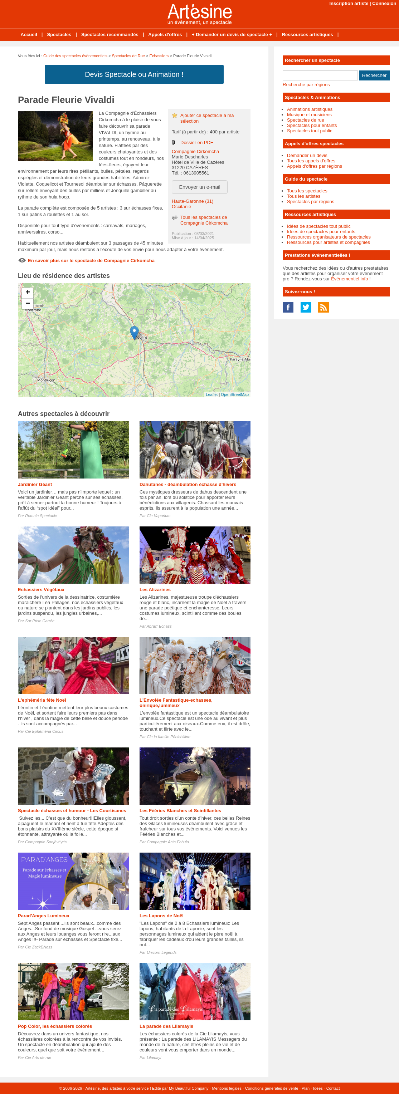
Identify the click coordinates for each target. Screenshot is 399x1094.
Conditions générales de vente (271, 1088)
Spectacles (59, 34)
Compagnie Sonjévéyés (46, 842)
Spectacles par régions (310, 201)
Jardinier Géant (35, 484)
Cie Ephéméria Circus (44, 731)
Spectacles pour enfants (312, 125)
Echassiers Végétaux (41, 589)
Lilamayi (154, 1057)
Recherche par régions (306, 84)
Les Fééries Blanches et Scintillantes (180, 810)
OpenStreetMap (235, 394)
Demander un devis (307, 155)
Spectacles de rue (305, 120)
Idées (318, 1088)
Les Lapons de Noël (162, 915)
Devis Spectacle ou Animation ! (134, 74)
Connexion (384, 3)
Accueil (29, 34)
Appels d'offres (165, 34)
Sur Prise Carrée (39, 621)
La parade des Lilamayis (166, 1026)
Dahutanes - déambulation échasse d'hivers (188, 484)
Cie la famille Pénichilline (168, 737)
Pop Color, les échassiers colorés (55, 1026)
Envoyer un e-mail (199, 187)
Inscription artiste (348, 3)
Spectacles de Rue (128, 56)
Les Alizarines (155, 589)
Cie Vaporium (158, 516)
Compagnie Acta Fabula (168, 842)
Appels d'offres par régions (314, 166)
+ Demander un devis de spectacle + (232, 34)
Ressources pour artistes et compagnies (328, 242)
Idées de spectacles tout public (319, 226)
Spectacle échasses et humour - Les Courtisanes (72, 810)
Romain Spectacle (41, 516)
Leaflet (212, 394)
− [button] (27, 304)
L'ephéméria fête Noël (42, 700)
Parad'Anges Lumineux (43, 915)
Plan (306, 1088)
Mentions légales (227, 1088)
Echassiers (159, 56)
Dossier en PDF (196, 142)
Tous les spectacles (307, 190)
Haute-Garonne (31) (192, 201)
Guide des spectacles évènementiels (75, 56)
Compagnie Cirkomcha (195, 151)
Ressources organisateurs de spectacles (329, 237)
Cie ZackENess (38, 947)
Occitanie (181, 206)
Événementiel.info (349, 278)
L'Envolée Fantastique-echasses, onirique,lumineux (176, 702)
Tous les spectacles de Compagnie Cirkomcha (204, 220)
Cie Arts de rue (38, 1057)
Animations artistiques (309, 109)
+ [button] (27, 293)
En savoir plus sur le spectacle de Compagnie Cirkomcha (91, 260)
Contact (333, 1088)
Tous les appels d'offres (311, 160)
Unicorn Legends (161, 952)
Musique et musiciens (309, 114)
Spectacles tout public (309, 130)
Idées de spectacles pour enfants (321, 231)
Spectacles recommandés (109, 34)
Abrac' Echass (159, 626)
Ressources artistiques (307, 34)
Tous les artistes (303, 196)
